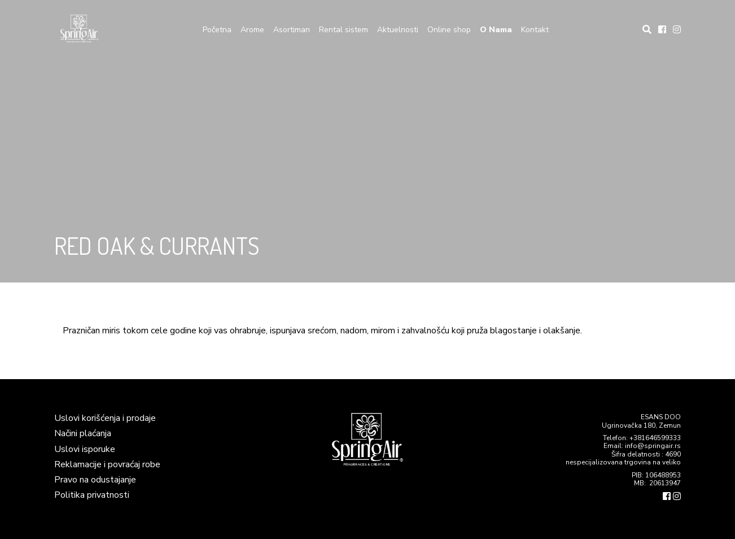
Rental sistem (343, 29)
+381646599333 (655, 437)
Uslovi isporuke (84, 449)
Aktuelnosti (397, 29)
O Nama (496, 29)
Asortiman (291, 29)
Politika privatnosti (91, 495)
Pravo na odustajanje (95, 479)
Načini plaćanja (82, 433)
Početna (217, 29)
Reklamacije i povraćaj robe (107, 464)
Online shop (449, 29)
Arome (252, 29)
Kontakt (535, 29)
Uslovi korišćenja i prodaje (105, 418)
